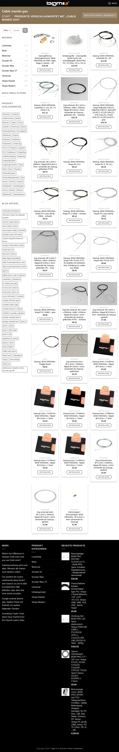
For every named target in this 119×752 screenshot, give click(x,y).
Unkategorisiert (39, 592)
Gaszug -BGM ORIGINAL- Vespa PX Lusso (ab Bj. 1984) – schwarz (45, 213)
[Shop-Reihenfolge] (100, 15)
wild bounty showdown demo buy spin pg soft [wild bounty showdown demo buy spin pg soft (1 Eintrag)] (13, 369)
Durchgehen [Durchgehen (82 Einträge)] (21, 131)
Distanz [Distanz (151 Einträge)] (23, 127)
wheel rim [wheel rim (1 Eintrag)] (6, 364)
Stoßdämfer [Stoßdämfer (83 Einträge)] (7, 186)
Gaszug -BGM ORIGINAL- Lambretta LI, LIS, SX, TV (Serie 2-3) (45, 107)
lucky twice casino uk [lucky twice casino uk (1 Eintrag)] (10, 292)
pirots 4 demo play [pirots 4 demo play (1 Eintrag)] (9, 330)
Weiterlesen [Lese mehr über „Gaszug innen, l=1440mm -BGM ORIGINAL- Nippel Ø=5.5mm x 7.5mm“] (74, 425)
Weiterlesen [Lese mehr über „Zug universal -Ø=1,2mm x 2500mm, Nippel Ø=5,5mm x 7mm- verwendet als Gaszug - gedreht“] (103, 324)
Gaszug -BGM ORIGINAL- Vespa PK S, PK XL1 (104, 163)
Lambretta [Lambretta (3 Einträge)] (6, 279)
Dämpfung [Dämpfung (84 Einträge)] (6, 135)
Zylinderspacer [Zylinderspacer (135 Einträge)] (19, 194)
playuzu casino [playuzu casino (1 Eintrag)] (8, 343)
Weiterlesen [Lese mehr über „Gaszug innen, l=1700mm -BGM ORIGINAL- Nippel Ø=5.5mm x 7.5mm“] (45, 472)
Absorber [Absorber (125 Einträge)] (6, 114)
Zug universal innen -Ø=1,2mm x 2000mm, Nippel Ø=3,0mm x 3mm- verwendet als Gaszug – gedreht (103, 465)
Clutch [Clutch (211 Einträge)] (20, 123)
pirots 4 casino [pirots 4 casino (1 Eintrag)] (8, 326)
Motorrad (6, 56)
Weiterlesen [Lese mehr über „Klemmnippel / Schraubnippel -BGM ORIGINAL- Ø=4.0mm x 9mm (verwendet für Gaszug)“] (74, 529)
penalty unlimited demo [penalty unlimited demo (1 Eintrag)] (11, 317)
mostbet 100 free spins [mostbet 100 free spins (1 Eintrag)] (11, 300)
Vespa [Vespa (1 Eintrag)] (5, 360)
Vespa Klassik (8, 81)
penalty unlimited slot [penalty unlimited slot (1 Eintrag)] (10, 322)
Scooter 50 (7, 61)
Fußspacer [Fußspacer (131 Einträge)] (13, 148)
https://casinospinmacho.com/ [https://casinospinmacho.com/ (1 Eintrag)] (14, 262)
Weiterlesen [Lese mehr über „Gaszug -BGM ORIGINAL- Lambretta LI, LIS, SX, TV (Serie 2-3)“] (45, 117)
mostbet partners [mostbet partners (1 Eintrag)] (9, 309)
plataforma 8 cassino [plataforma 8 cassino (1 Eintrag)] (10, 338)
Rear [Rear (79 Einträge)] (10, 169)
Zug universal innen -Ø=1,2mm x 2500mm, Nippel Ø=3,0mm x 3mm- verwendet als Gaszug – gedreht (45, 517)
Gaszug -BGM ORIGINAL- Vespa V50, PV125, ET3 (104, 259)
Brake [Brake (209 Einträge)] (18, 118)
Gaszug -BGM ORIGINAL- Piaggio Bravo (45, 363)
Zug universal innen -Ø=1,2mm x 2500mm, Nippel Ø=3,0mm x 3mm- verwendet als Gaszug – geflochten (74, 366)
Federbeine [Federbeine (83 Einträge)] (7, 144)
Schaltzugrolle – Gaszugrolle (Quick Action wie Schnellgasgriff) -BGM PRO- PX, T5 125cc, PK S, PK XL (74, 59)
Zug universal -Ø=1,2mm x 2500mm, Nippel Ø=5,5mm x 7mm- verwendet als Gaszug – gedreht (104, 313)
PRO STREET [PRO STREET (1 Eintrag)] (8, 347)
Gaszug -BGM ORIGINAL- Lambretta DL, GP (104, 57)
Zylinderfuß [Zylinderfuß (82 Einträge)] (7, 194)
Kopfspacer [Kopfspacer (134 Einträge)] (11, 152)
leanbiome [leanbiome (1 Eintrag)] (16, 279)
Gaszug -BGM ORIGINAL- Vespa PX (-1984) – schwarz (74, 212)
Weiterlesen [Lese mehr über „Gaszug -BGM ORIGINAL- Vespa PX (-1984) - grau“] (45, 319)
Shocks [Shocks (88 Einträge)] (12, 182)
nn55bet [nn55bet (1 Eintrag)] (6, 313)
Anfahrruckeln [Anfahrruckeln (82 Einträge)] (8, 118)
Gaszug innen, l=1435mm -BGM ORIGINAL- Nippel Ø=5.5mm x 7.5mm (103, 364)
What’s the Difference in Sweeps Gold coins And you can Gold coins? (13, 556)
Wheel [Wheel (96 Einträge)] (12, 190)
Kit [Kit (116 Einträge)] (4, 152)
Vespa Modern (8, 86)
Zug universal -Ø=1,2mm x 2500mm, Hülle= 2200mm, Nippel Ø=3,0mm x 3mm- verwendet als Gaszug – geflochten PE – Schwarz (74, 110)
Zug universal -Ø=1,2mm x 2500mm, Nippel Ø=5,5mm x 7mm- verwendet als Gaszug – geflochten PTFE (45, 165)
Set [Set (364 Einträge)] (22, 177)
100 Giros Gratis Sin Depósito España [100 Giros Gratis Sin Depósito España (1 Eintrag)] (14, 216)
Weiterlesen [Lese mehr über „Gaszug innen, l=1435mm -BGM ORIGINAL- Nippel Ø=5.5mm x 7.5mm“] (103, 373)
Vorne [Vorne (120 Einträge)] (5, 190)
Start (6, 16)
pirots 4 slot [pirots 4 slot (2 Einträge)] (7, 334)
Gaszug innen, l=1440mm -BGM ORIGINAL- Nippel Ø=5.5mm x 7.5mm (74, 415)
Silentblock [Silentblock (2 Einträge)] (18, 355)
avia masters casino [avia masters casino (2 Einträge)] (10, 226)
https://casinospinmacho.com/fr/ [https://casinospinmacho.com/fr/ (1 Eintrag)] (14, 267)
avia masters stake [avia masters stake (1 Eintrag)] (10, 230)
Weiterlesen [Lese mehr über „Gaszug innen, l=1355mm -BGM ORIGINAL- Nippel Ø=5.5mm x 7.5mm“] (74, 472)
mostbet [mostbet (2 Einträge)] (20, 296)
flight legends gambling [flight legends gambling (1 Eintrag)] (11, 258)
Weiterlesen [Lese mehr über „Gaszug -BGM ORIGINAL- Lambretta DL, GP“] (103, 65)
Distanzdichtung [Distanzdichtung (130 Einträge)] (9, 131)
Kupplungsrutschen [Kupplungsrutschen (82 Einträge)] (10, 165)
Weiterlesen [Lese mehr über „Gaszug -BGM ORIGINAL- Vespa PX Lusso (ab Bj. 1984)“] (103, 223)
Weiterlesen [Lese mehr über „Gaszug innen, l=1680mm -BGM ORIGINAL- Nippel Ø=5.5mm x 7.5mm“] (103, 425)
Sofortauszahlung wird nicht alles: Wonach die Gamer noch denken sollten (15, 568)
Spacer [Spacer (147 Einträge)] (20, 182)
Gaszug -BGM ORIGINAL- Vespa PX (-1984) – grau (45, 311)
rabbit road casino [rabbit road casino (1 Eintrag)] (9, 351)
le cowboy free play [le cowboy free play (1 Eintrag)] (10, 284)
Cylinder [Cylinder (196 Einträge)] (6, 127)
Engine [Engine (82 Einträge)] (15, 135)
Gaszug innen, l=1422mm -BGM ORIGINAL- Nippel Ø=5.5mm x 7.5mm (45, 415)
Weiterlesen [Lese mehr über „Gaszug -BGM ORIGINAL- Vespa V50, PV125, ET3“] (103, 267)
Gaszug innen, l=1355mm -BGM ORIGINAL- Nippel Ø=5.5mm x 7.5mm (74, 462)
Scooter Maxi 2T (9, 71)
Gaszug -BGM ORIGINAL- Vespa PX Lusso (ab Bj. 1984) (104, 213)
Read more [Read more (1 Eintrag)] (7, 355)
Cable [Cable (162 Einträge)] (13, 123)
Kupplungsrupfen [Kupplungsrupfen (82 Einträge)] (9, 161)
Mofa (4, 51)
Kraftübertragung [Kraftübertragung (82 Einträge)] (9, 156)
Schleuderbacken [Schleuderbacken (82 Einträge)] (9, 173)
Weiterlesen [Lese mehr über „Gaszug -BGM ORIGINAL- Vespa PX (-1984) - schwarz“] (74, 220)
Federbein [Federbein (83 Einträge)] (16, 139)
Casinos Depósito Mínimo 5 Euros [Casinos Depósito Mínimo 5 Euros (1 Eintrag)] (13, 240)
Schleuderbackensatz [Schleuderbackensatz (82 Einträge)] (11, 177)
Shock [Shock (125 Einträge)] (5, 182)
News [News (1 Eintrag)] (20, 309)
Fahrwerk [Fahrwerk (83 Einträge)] (6, 139)
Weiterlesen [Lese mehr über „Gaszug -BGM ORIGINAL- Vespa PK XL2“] (74, 171)
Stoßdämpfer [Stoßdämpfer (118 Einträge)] (19, 186)
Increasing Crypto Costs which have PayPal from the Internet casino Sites (13, 616)
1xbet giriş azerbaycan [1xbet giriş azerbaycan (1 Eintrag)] (11, 211)
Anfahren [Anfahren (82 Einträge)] (15, 114)
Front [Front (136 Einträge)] (5, 148)
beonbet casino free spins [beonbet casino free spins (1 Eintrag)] (12, 234)
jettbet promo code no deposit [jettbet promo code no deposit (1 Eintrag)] (14, 275)
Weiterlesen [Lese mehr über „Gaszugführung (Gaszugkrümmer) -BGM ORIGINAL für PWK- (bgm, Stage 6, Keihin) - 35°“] (45, 70)
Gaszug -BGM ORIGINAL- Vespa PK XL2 (74, 163)
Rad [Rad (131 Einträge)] (4, 169)
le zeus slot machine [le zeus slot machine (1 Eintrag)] (10, 288)
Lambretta (6, 46)
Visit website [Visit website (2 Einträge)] (14, 360)
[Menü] (112, 3)
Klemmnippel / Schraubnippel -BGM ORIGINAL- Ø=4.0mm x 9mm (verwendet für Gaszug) (74, 517)
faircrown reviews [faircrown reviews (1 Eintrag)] (9, 254)
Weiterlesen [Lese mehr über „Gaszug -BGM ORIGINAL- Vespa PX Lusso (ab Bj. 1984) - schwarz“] (45, 223)
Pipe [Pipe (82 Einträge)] (21, 165)
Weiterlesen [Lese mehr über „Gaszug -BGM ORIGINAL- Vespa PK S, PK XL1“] (103, 171)
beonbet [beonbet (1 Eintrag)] (22, 230)
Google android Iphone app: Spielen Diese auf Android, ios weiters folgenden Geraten (12, 603)
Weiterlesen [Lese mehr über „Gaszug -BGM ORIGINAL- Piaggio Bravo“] (45, 371)
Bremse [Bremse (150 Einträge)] (5, 123)
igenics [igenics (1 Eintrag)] (5, 271)
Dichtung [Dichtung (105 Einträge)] (14, 127)
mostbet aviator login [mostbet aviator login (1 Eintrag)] (10, 305)
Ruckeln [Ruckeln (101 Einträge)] (17, 169)
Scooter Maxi (8, 66)
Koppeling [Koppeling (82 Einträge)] (22, 152)
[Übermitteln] (25, 30)
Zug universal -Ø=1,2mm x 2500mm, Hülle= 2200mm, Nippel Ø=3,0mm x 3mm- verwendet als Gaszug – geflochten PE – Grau (45, 263)
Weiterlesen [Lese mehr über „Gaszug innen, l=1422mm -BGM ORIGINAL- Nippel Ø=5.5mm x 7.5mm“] (45, 425)
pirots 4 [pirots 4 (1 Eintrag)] (23, 322)
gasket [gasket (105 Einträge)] (22, 148)
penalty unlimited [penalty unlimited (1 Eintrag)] (17, 313)
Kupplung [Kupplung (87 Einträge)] (21, 156)
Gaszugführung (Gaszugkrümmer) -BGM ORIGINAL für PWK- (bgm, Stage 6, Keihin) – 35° (45, 59)
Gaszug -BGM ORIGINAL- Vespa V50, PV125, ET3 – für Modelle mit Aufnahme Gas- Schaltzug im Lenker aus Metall (74, 263)
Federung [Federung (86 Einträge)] (17, 144)
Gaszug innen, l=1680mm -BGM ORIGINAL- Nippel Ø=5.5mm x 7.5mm (103, 415)
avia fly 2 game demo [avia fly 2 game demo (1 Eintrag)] (11, 222)
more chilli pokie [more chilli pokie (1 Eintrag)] (9, 296)
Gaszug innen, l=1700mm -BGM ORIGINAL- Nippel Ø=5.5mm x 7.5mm (45, 462)
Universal (6, 76)
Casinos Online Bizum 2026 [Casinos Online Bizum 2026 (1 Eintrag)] (13, 245)
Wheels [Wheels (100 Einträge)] (20, 190)
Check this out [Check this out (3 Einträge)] (8, 250)
